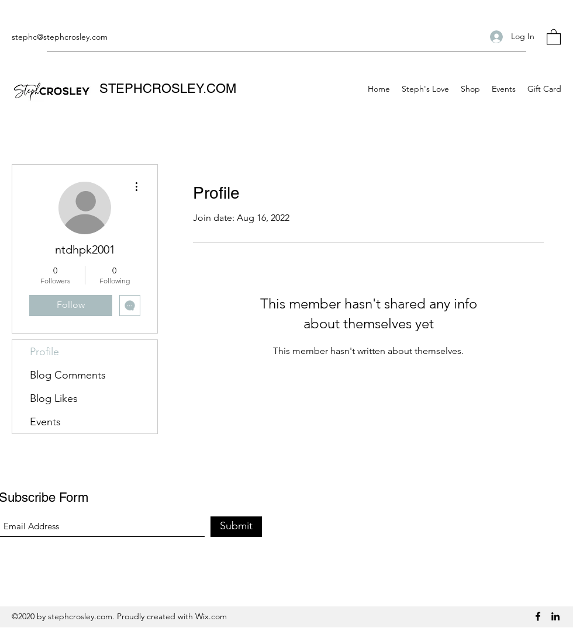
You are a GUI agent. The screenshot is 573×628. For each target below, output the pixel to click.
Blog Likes (54, 398)
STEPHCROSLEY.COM (167, 88)
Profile (44, 351)
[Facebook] (538, 616)
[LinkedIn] (555, 616)
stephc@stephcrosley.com (60, 37)
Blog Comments (68, 375)
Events (45, 421)
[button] (554, 36)
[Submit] (236, 526)
